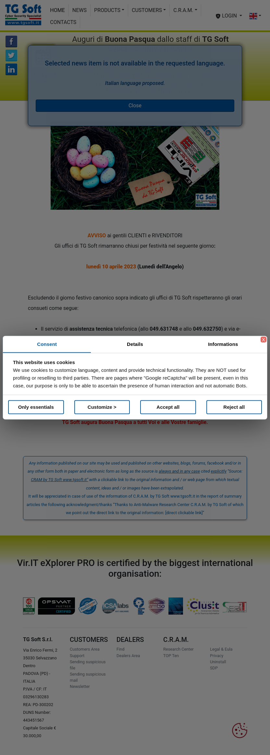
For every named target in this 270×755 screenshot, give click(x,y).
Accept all (167, 407)
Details (135, 344)
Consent (47, 344)
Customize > (102, 407)
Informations (223, 344)
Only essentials (36, 407)
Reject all (234, 407)
